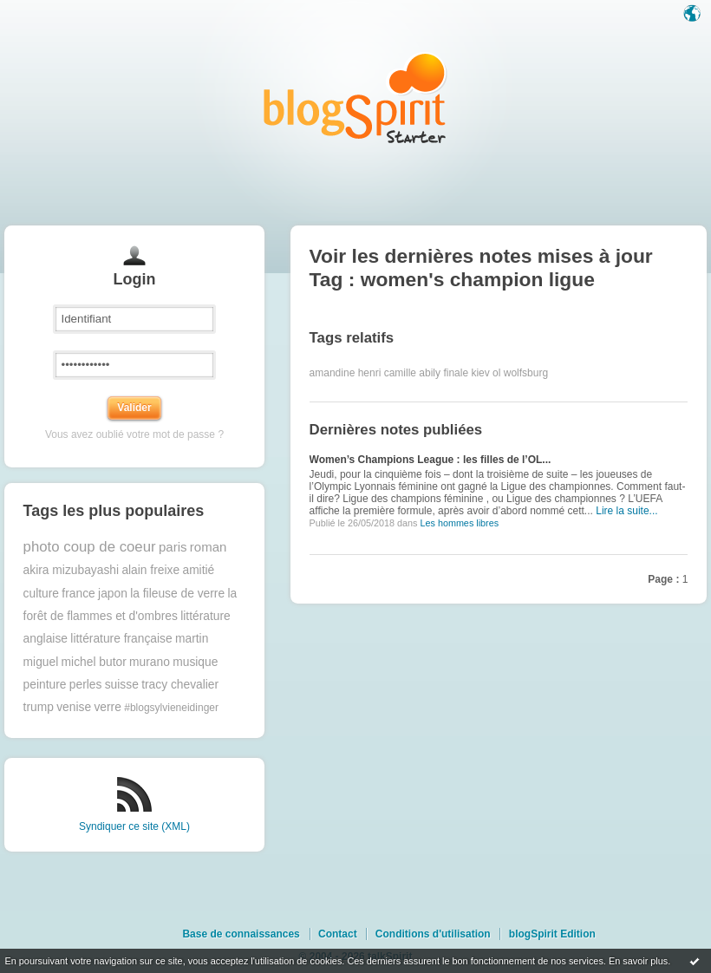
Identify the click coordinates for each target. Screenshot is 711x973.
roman (208, 546)
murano (149, 662)
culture (41, 593)
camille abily (412, 373)
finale (455, 373)
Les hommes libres (459, 523)
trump (38, 707)
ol (496, 373)
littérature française (121, 638)
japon (112, 593)
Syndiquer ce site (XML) (134, 826)
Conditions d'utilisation (433, 934)
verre (107, 707)
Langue (693, 14)
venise (73, 707)
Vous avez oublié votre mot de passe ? (134, 434)
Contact (337, 934)
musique (195, 662)
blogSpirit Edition (552, 934)
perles (85, 684)
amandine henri (346, 373)
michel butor (94, 662)
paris (173, 546)
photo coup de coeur (89, 547)
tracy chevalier (180, 684)
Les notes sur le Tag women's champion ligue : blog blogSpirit (355, 97)
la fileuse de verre (177, 593)
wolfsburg (526, 373)
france (78, 593)
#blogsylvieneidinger (171, 708)
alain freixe (150, 570)
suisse (122, 684)
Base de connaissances (240, 934)
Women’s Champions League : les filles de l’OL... (430, 460)
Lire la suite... (626, 511)
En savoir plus (638, 961)
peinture (45, 684)
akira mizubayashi (71, 570)
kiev (480, 373)
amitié (198, 570)
